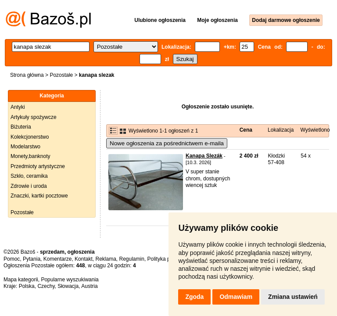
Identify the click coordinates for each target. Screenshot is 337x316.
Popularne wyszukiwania (69, 279)
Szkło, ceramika (29, 176)
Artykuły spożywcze (34, 117)
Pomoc (12, 259)
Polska (27, 286)
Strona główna (27, 75)
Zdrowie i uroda (29, 186)
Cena (246, 130)
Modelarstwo (25, 147)
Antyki (18, 107)
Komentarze (57, 259)
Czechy (45, 286)
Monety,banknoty (30, 156)
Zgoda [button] (194, 296)
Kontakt (84, 259)
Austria (89, 286)
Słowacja (68, 286)
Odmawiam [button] (235, 296)
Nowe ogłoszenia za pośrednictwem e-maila (167, 143)
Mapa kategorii (21, 279)
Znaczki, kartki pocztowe (39, 196)
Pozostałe (61, 75)
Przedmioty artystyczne (38, 166)
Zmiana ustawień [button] (293, 296)
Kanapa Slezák (204, 156)
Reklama (105, 259)
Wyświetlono (315, 130)
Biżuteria (21, 127)
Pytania (31, 259)
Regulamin (131, 259)
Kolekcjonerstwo (30, 137)
